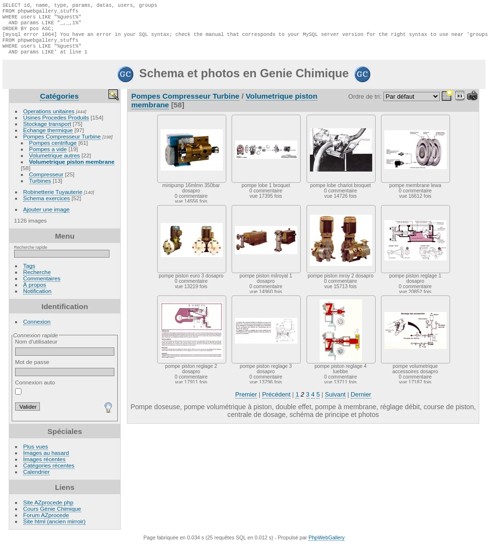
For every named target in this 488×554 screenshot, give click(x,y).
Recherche (37, 280)
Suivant (335, 403)
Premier (246, 403)
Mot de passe (65, 376)
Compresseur (46, 183)
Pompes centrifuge (53, 151)
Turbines (40, 189)
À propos (34, 293)
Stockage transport (47, 132)
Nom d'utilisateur (65, 355)
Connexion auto (35, 395)
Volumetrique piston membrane (72, 170)
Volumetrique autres (54, 164)
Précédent (276, 403)
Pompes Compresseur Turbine (62, 145)
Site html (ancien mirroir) (54, 530)
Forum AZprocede (46, 523)
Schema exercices (46, 207)
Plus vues (35, 455)
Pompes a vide (48, 158)
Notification (37, 299)
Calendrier (36, 480)
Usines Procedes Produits (56, 126)
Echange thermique (48, 139)
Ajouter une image (46, 218)
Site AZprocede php (48, 511)
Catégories (59, 105)
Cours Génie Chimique (52, 517)
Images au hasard (46, 461)
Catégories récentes (48, 474)
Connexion (37, 330)
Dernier (361, 403)
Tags (29, 274)
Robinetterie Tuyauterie (53, 200)
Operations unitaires (48, 120)
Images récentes (44, 468)
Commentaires (42, 287)
